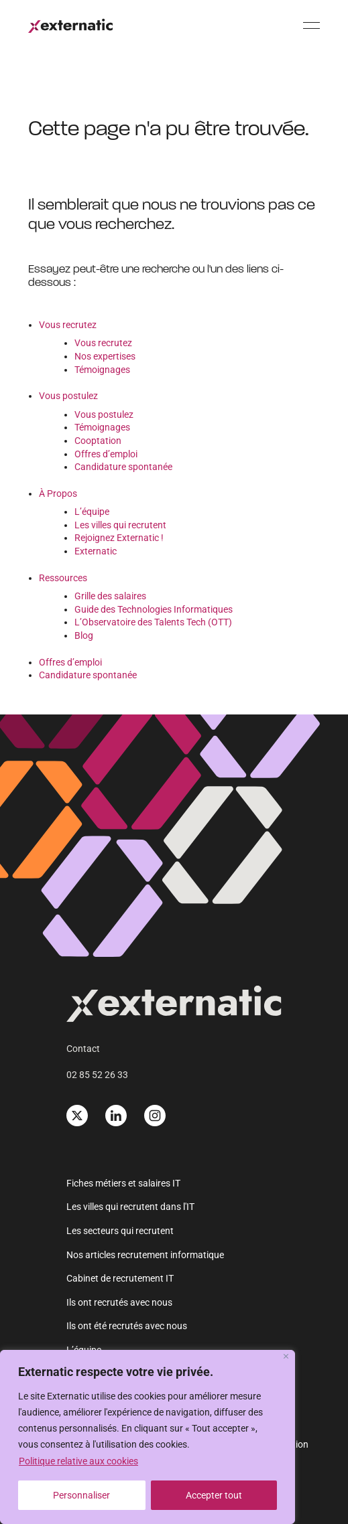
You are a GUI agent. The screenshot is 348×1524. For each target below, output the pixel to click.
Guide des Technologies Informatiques (153, 609)
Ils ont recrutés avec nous (119, 1302)
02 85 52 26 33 (97, 1074)
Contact (83, 1048)
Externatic (95, 551)
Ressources (63, 578)
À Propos (58, 493)
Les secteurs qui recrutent (120, 1230)
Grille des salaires (110, 596)
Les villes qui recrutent (120, 525)
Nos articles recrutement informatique (145, 1254)
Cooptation (97, 440)
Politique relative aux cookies (78, 1461)
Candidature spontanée (123, 466)
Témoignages (102, 369)
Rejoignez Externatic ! (119, 537)
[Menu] (311, 25)
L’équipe (91, 511)
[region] (147, 1437)
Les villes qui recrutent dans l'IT (130, 1206)
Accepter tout (214, 1495)
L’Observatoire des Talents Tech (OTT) (153, 622)
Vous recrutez (68, 324)
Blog (83, 635)
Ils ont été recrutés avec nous (126, 1325)
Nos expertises (104, 356)
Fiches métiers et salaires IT (123, 1183)
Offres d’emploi (105, 454)
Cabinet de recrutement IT (120, 1278)
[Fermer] (286, 1356)
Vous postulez (68, 395)
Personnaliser (81, 1495)
